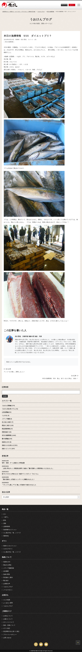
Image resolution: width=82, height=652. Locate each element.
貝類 (4, 523)
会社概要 (6, 571)
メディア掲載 (6, 419)
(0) (35, 39)
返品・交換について (9, 625)
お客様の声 (6, 583)
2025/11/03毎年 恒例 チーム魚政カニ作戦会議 (13, 462)
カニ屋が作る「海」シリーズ (12, 532)
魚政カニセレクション (10, 545)
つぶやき (4, 415)
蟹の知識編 (5, 438)
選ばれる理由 (7, 565)
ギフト (4, 541)
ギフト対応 (6, 628)
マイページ (64, 5)
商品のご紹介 (6, 425)
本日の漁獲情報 (9, 41)
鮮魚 (4, 520)
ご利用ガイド (7, 611)
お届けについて (8, 619)
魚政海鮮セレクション (10, 529)
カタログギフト (8, 549)
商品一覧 (5, 509)
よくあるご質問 (8, 603)
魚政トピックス (6, 448)
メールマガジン (8, 590)
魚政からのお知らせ (8, 445)
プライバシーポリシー (10, 634)
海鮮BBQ (6, 536)
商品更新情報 (6, 429)
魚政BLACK (5, 442)
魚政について (7, 557)
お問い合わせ (7, 637)
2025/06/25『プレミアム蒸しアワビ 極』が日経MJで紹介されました (19, 484)
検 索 (5, 396)
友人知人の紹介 (6, 422)
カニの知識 (6, 600)
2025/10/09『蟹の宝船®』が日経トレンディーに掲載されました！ (18, 478)
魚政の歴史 (6, 574)
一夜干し (6, 517)
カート (72, 5)
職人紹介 (6, 580)
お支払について (8, 616)
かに (4, 514)
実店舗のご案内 (8, 577)
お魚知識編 (5, 412)
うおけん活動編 (6, 405)
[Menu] (78, 5)
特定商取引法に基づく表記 (11, 631)
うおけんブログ (41, 19)
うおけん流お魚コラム (8, 409)
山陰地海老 (6, 526)
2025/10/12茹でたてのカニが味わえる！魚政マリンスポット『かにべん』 (20, 473)
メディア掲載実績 (8, 568)
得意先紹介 (5, 432)
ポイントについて (8, 622)
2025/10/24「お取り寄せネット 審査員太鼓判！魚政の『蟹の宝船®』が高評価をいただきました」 (28, 467)
